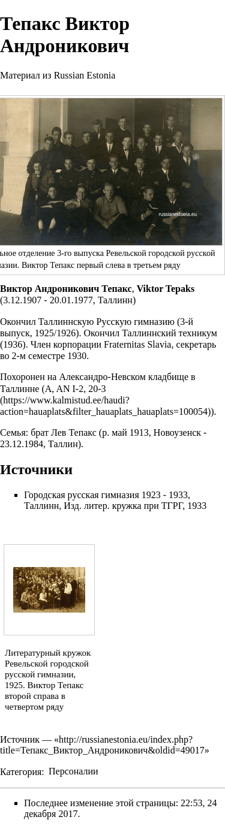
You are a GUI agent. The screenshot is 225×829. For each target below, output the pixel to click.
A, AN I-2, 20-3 (75, 389)
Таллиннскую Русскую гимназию (106, 321)
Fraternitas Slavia (137, 344)
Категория (20, 771)
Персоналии (73, 771)
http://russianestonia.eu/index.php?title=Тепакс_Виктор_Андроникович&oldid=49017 (102, 744)
